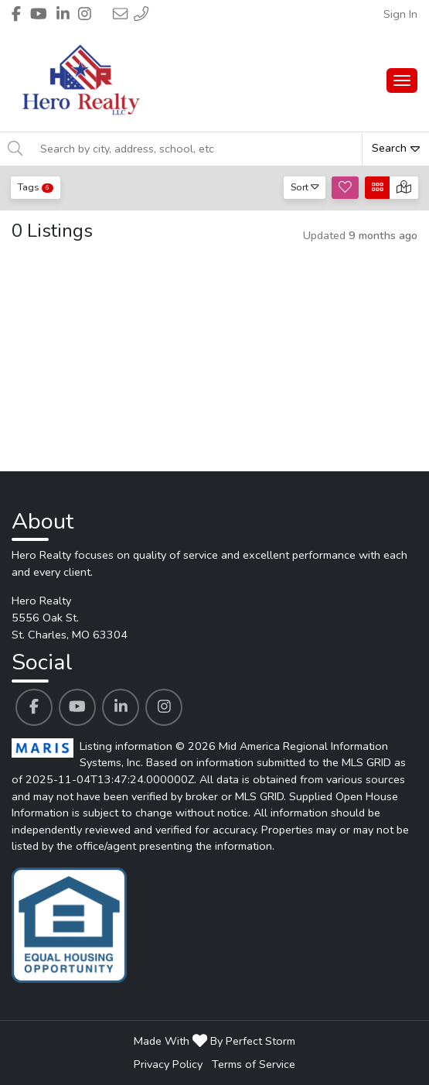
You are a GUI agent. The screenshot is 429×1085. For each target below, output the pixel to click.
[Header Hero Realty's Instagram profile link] (84, 14)
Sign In (400, 14)
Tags (35, 186)
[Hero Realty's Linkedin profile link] (120, 707)
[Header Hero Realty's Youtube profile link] (38, 14)
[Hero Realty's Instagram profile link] (163, 707)
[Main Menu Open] (401, 80)
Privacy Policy (168, 1064)
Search (396, 148)
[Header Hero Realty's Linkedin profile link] (63, 14)
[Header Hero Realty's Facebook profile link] (16, 14)
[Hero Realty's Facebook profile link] (34, 707)
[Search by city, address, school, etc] (197, 148)
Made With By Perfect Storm (214, 1041)
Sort (305, 186)
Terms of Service (253, 1064)
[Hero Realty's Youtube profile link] (77, 707)
